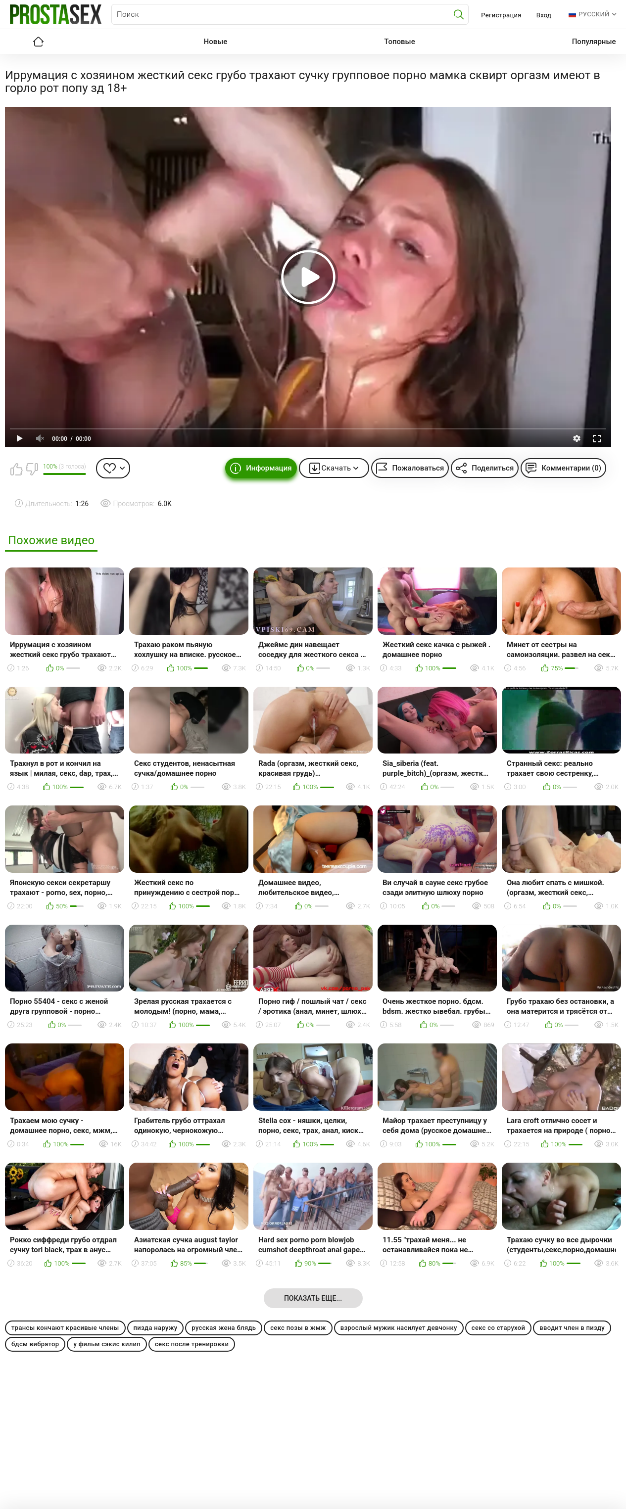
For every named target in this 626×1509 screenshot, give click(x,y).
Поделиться (493, 468)
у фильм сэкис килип (107, 1344)
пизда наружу (156, 1327)
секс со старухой (498, 1327)
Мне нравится (16, 469)
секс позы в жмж (298, 1327)
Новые (216, 41)
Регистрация (501, 15)
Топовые (399, 41)
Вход (544, 15)
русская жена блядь (224, 1327)
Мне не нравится (31, 469)
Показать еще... (313, 1298)
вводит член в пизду (572, 1327)
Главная (38, 41)
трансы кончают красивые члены (65, 1327)
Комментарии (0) (571, 468)
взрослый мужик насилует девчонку (398, 1327)
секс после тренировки (192, 1344)
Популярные (594, 41)
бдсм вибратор (35, 1344)
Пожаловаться (418, 468)
